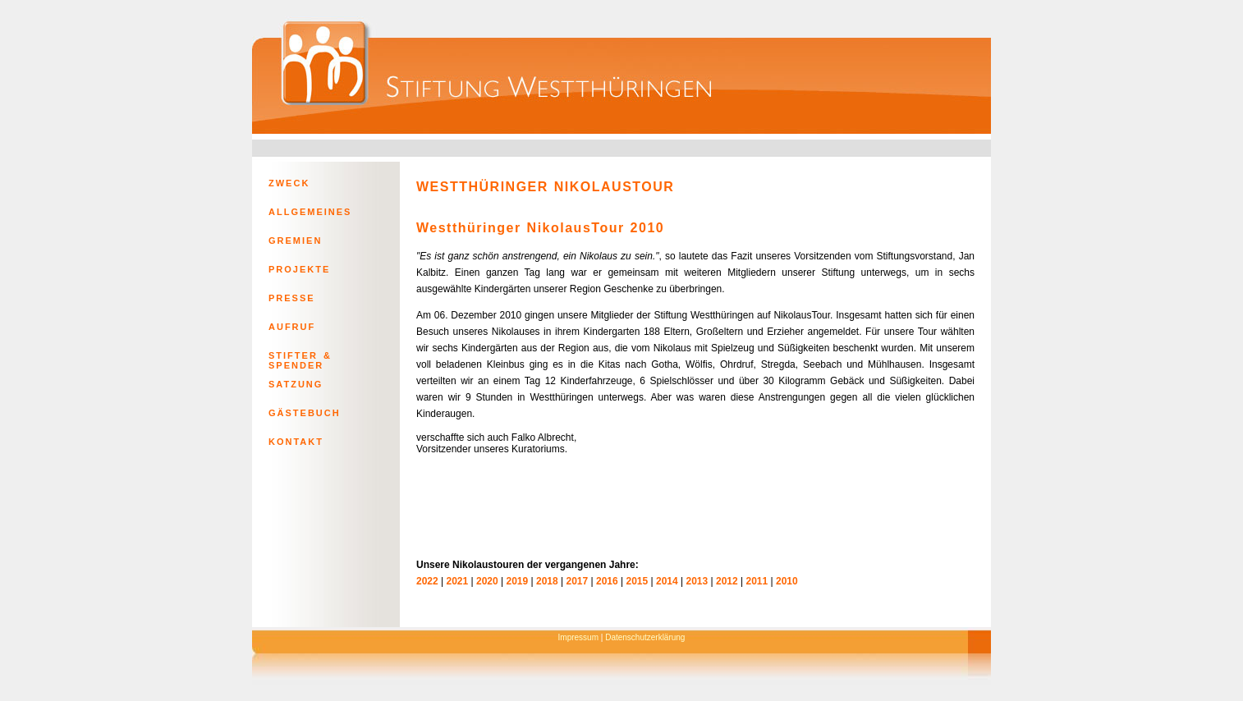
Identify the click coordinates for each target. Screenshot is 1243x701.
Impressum (578, 637)
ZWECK (289, 183)
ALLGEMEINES (309, 212)
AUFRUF (291, 327)
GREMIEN (295, 240)
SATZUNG (295, 384)
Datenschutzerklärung (645, 637)
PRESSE (291, 298)
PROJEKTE (299, 269)
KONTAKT (295, 442)
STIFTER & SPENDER (300, 358)
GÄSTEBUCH (304, 413)
